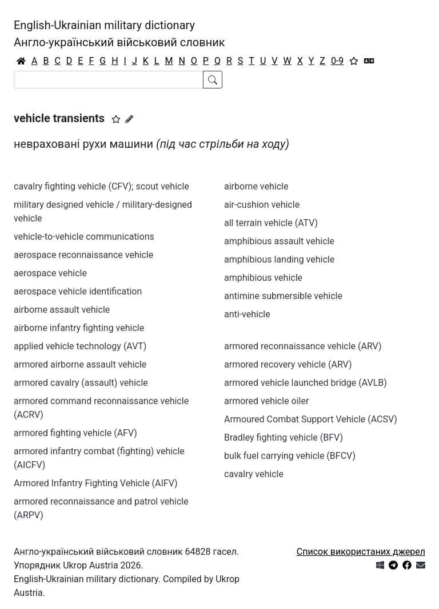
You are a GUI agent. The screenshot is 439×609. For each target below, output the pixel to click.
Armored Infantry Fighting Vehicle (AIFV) (96, 483)
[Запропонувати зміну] (129, 119)
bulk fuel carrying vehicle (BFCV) (290, 455)
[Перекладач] (369, 61)
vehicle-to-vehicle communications (84, 236)
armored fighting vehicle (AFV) (75, 432)
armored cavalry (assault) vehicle (81, 382)
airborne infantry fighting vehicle (79, 327)
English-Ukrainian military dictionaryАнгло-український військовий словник (119, 33)
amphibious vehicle (263, 277)
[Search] (108, 79)
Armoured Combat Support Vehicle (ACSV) (310, 419)
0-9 (337, 60)
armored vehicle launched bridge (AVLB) (305, 382)
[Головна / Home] (21, 61)
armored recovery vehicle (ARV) (288, 364)
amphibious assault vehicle (279, 241)
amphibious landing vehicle (279, 259)
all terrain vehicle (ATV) (271, 222)
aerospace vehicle (50, 273)
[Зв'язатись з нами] (420, 565)
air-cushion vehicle (262, 204)
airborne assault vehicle (62, 309)
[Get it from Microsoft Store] (380, 565)
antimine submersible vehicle (283, 296)
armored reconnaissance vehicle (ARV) (303, 346)
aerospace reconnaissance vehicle (83, 254)
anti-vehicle (247, 314)
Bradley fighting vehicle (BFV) (283, 437)
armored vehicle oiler (266, 401)
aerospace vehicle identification (78, 291)
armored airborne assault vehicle (80, 364)
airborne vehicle (256, 186)
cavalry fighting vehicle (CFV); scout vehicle (101, 186)
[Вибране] (353, 61)
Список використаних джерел (361, 551)
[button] (116, 119)
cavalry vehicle (254, 474)
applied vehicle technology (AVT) (80, 346)
